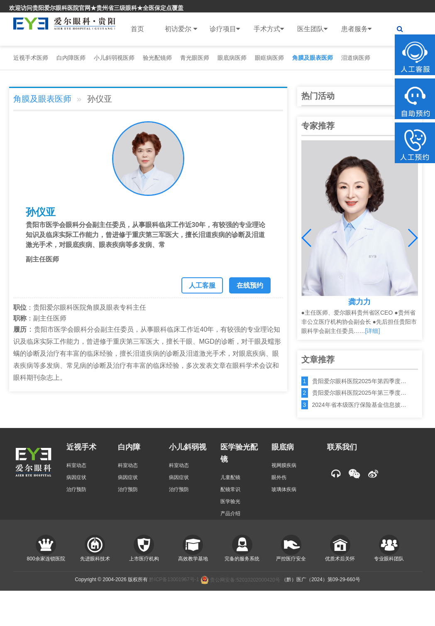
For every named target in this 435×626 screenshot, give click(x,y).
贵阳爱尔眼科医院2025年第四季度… (359, 381)
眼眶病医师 (269, 57)
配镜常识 (230, 489)
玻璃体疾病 (283, 489)
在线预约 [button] (250, 285)
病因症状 (76, 477)
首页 (137, 28)
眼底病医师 (232, 57)
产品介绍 (230, 513)
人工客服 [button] (202, 285)
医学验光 (230, 501)
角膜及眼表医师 (312, 57)
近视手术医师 (30, 57)
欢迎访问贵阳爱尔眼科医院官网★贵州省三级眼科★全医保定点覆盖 (96, 8)
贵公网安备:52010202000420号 (240, 580)
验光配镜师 (157, 57)
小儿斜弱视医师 (114, 57)
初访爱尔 (181, 29)
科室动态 (76, 465)
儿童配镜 (230, 477)
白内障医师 (71, 57)
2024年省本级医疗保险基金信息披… (359, 404)
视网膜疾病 (283, 465)
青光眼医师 (194, 57)
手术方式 (269, 29)
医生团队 (312, 29)
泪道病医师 (355, 57)
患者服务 (356, 29)
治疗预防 (76, 489)
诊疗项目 (225, 29)
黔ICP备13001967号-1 (174, 580)
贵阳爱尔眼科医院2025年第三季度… (359, 392)
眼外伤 (278, 477)
